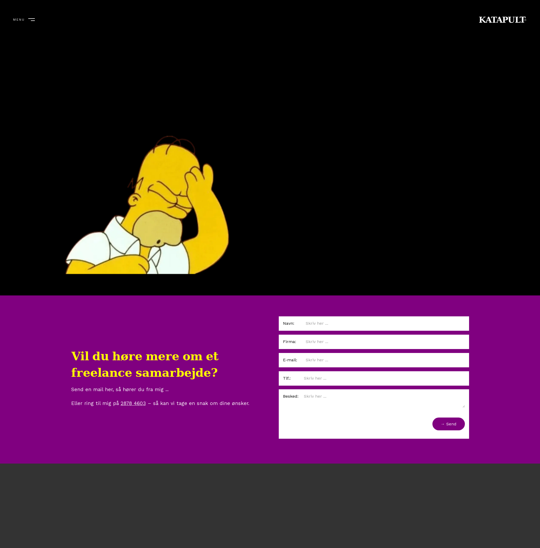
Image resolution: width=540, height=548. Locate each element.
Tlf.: (287, 378)
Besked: (290, 396)
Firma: (289, 341)
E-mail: (290, 359)
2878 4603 (133, 403)
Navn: (288, 323)
